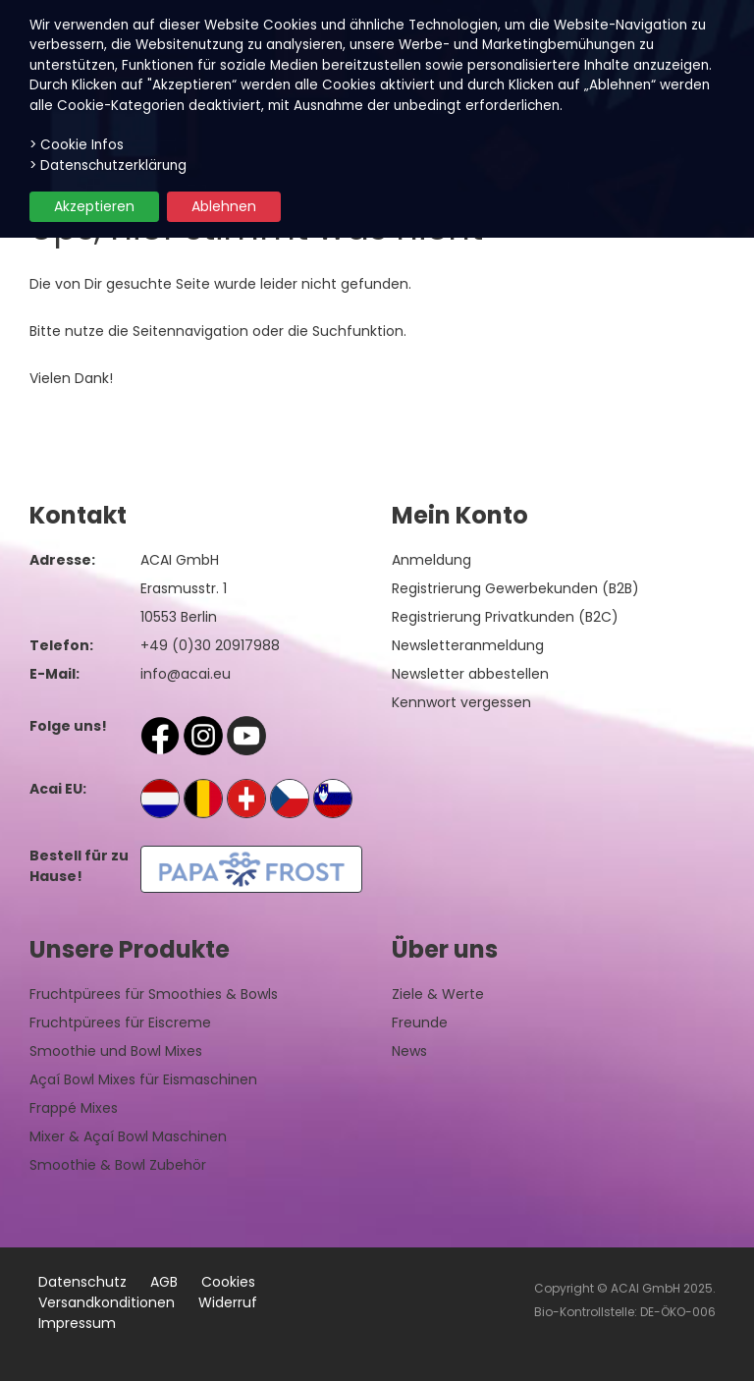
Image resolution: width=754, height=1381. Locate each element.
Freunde (420, 1022)
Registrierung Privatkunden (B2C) (505, 617)
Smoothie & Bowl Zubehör (117, 1165)
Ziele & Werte (438, 994)
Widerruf (227, 1302)
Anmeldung (431, 560)
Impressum (77, 1323)
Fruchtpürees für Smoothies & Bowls (153, 994)
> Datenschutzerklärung (108, 165)
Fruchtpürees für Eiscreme (120, 1022)
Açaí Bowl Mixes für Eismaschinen (143, 1079)
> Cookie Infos (76, 145)
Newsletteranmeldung (468, 645)
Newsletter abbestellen (470, 674)
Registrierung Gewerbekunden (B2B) (515, 588)
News (409, 1051)
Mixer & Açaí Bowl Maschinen (128, 1136)
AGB (164, 1282)
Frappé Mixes (73, 1108)
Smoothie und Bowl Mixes (115, 1051)
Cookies (228, 1282)
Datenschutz (82, 1282)
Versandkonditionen (106, 1302)
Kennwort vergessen (461, 702)
